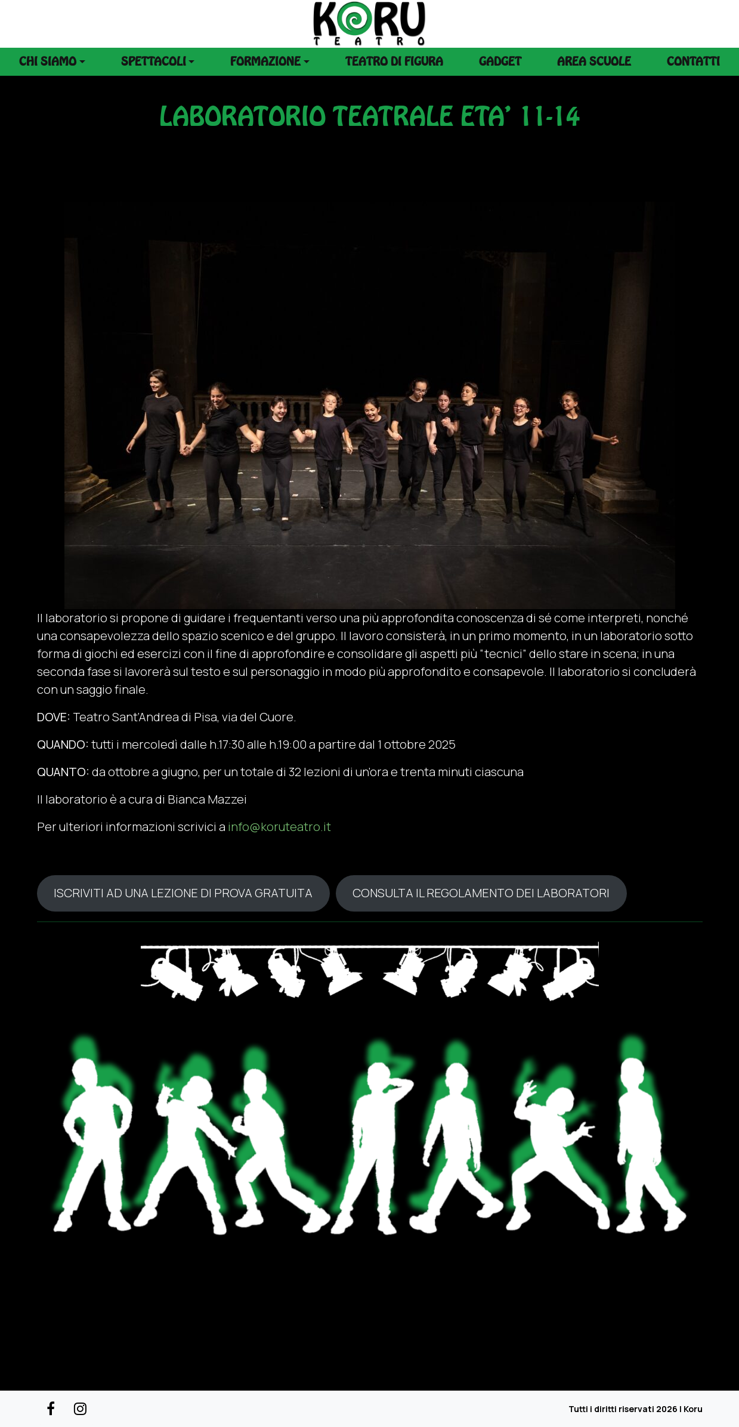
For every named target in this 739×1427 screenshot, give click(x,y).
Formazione (265, 61)
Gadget (500, 61)
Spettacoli (153, 61)
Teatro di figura (394, 61)
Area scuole (594, 61)
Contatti (693, 61)
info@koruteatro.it (279, 826)
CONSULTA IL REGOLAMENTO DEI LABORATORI (481, 893)
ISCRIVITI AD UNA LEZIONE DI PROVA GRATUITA (183, 893)
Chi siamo (47, 61)
